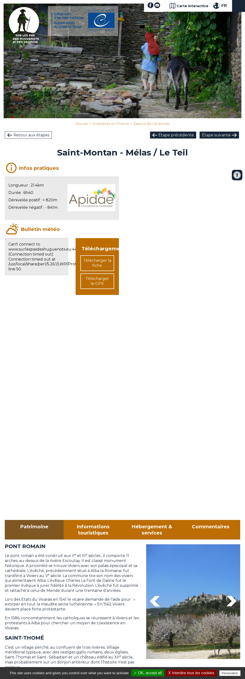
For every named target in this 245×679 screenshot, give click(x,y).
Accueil (82, 124)
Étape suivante (216, 135)
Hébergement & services (152, 530)
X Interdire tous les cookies (191, 673)
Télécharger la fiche (97, 263)
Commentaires (210, 526)
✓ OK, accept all (148, 673)
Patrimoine (34, 526)
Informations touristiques (93, 530)
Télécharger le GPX (97, 281)
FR (224, 5)
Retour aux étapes (31, 135)
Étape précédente (176, 135)
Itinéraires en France (110, 124)
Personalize (230, 673)
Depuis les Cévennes (151, 124)
